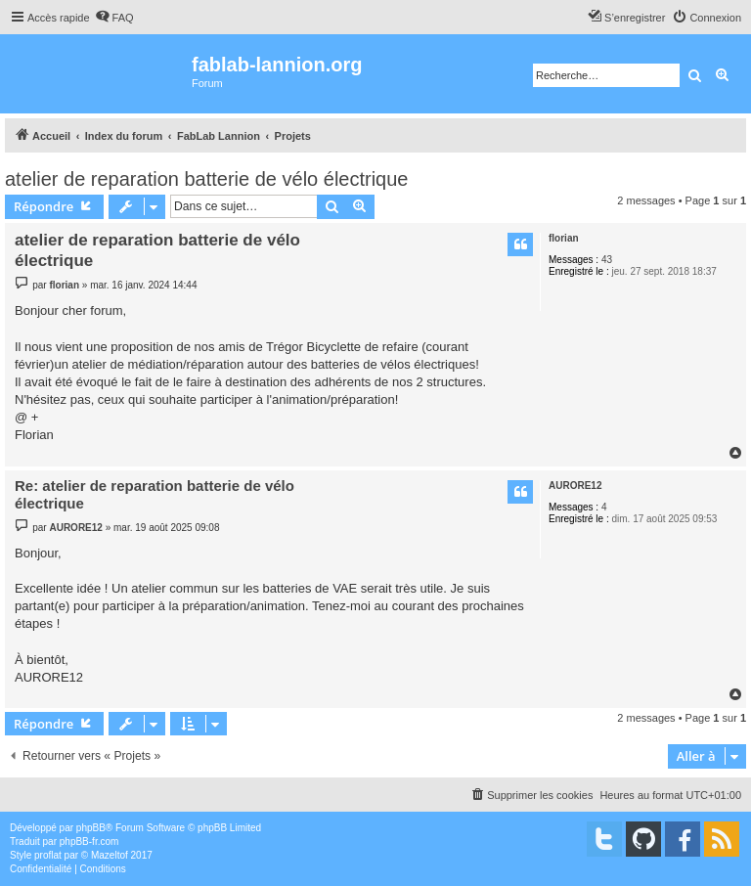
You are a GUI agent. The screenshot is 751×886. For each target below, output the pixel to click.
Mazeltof (109, 855)
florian (564, 238)
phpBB (91, 827)
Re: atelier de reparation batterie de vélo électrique (154, 494)
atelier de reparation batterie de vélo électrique (206, 179)
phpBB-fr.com (89, 841)
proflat (48, 855)
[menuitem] (114, 17)
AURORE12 (575, 485)
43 (606, 259)
